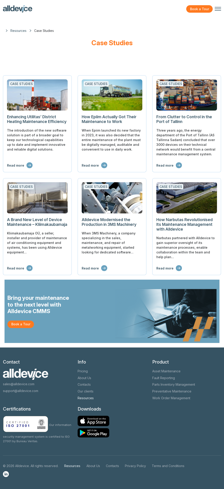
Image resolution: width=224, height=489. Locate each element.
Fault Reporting (163, 378)
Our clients (85, 391)
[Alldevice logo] (17, 9)
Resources (86, 398)
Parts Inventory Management (173, 384)
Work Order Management (171, 398)
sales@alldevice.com (18, 384)
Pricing (83, 371)
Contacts (84, 384)
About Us (84, 378)
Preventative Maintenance (171, 391)
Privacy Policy (135, 466)
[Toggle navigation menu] (218, 9)
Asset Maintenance (166, 371)
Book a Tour (199, 9)
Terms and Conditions (168, 466)
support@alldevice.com (20, 391)
